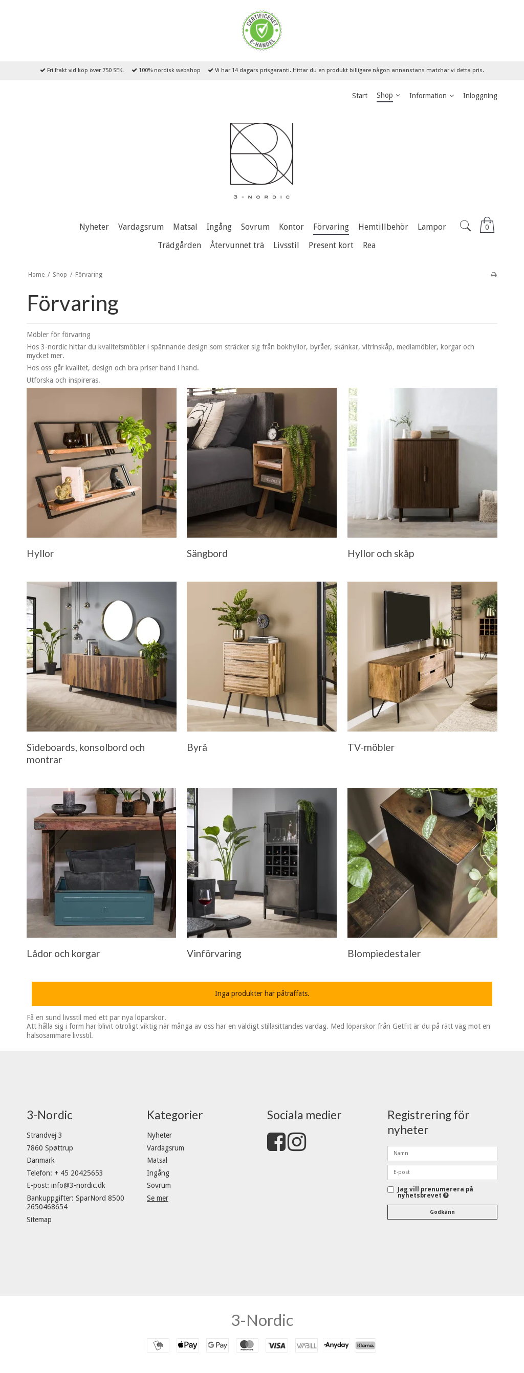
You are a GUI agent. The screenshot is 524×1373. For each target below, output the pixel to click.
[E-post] (442, 1172)
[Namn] (442, 1153)
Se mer (157, 1198)
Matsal (157, 1160)
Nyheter (159, 1135)
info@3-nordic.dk (78, 1185)
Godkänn (442, 1212)
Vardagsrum (165, 1148)
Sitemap (39, 1219)
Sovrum (159, 1185)
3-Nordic (262, 1320)
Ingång (158, 1173)
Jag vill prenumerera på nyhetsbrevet (435, 1192)
